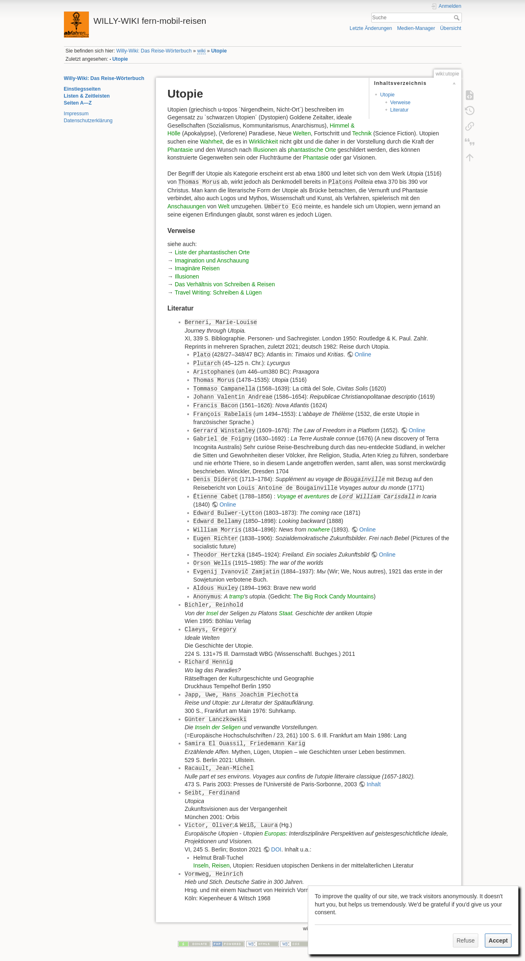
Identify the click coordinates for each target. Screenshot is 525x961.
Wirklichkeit (263, 141)
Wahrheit (211, 141)
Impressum (76, 113)
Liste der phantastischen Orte (212, 252)
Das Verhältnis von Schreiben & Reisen (225, 284)
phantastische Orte (312, 149)
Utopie (219, 51)
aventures (316, 496)
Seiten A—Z (78, 103)
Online (363, 354)
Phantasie (180, 149)
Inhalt (374, 784)
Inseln (201, 865)
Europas (275, 833)
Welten (302, 133)
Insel (212, 613)
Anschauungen (187, 206)
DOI (276, 849)
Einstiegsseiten (82, 89)
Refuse (466, 940)
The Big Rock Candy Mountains (333, 596)
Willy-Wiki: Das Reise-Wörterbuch (154, 51)
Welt (224, 206)
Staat (285, 613)
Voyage (286, 496)
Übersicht (450, 28)
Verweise (400, 102)
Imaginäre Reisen (197, 268)
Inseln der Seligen (218, 727)
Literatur (399, 110)
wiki (201, 51)
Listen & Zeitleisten (87, 96)
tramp (236, 596)
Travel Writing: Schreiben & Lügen (218, 292)
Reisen (221, 865)
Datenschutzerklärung (88, 120)
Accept (498, 940)
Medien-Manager (416, 28)
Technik (361, 133)
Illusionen (265, 149)
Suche (457, 18)
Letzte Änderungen (371, 28)
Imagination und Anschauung (212, 260)
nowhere (319, 529)
